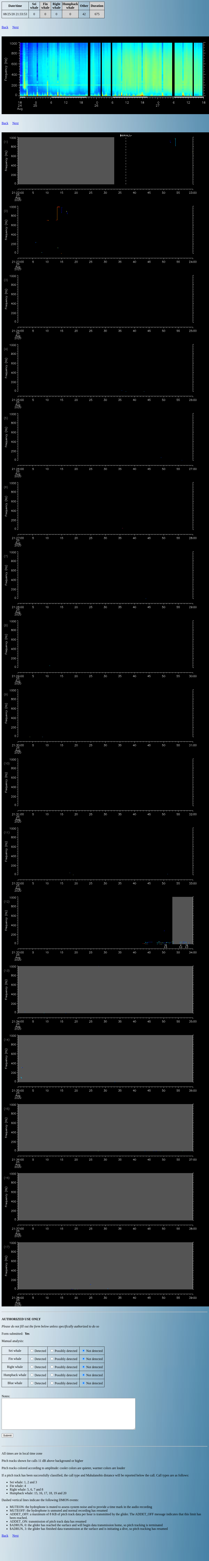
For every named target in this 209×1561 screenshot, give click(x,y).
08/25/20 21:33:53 (15, 14)
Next (15, 27)
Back (5, 27)
